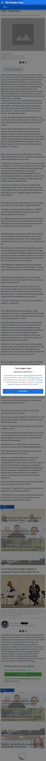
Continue (23, 391)
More (6, 7)
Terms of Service (29, 375)
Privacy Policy (34, 377)
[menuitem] (6, 7)
